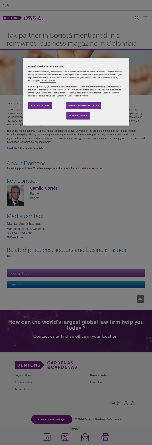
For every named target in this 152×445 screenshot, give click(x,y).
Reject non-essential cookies (83, 105)
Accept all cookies (78, 116)
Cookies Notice (48, 81)
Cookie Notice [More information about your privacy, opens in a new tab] (81, 96)
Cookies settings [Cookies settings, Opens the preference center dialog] (40, 105)
